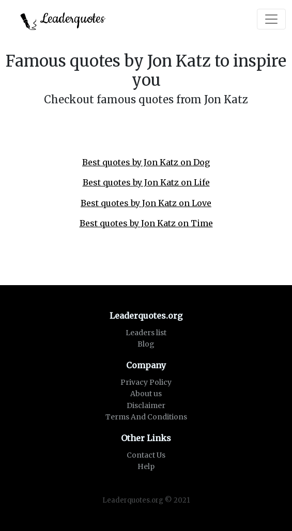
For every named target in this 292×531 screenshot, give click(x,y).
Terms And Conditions (146, 416)
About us (146, 393)
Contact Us (146, 455)
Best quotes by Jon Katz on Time (146, 223)
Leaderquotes (62, 20)
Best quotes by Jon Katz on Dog (146, 162)
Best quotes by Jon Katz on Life (146, 182)
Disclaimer (146, 405)
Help (146, 466)
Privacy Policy (146, 382)
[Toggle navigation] (271, 19)
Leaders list (146, 332)
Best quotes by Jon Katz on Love (146, 203)
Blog (146, 344)
